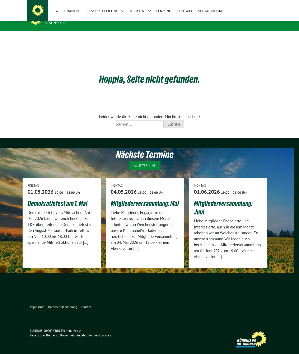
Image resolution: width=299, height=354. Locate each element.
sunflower (62, 329)
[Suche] (256, 4)
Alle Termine (145, 159)
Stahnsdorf (56, 23)
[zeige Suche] (262, 4)
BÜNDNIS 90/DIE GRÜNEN (70, 17)
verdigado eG (102, 329)
